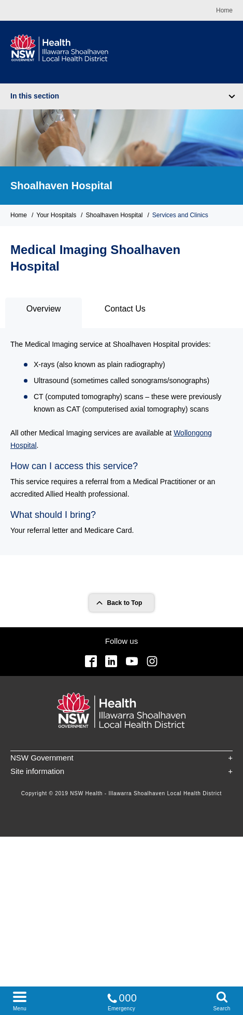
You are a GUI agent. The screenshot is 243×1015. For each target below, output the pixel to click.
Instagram (152, 661)
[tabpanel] (121, 441)
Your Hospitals (56, 215)
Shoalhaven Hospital (61, 185)
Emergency (121, 1000)
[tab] (43, 313)
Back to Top (124, 603)
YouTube (132, 661)
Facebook (91, 661)
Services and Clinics (180, 215)
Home (224, 10)
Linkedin (111, 661)
